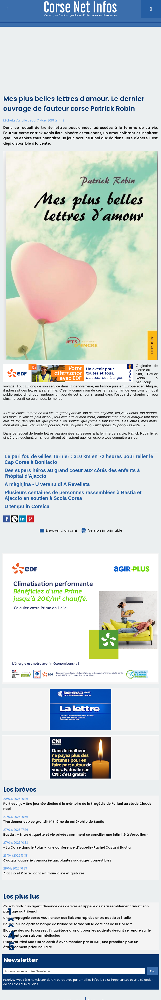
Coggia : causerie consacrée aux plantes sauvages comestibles (57, 860)
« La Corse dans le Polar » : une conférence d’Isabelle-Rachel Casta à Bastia (67, 847)
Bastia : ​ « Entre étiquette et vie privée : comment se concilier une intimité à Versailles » (75, 834)
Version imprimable (101, 530)
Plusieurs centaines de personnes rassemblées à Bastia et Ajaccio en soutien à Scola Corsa (73, 495)
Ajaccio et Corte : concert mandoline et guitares (44, 873)
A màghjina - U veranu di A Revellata (47, 484)
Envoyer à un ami (58, 530)
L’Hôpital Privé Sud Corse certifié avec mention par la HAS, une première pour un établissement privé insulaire (70, 944)
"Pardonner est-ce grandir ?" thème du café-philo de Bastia (53, 821)
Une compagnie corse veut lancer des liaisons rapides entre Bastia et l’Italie (67, 917)
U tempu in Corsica (27, 506)
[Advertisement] (80, 63)
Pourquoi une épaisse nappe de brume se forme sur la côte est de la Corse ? (67, 924)
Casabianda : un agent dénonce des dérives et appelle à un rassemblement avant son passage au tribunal (76, 909)
